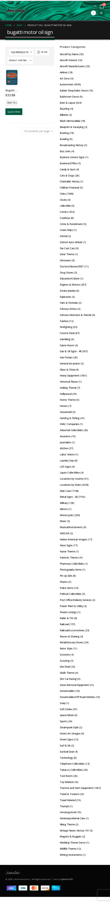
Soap (62, 708)
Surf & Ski (65, 750)
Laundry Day (67, 463)
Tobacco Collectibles (71, 775)
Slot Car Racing (68, 683)
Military (64, 506)
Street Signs (66, 744)
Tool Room (66, 781)
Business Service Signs (72, 158)
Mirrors (64, 512)
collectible (65, 207)
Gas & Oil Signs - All (70, 353)
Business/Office (68, 164)
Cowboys (65, 219)
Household (66, 414)
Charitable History (69, 182)
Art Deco (65, 78)
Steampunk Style (69, 732)
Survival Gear (67, 757)
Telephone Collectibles (72, 769)
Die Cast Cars (67, 249)
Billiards (64, 115)
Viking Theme (67, 830)
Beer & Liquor (67, 103)
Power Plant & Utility (71, 610)
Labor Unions (67, 457)
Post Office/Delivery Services (75, 604)
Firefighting (66, 329)
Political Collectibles (70, 598)
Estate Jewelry (67, 292)
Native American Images (73, 543)
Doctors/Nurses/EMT (72, 268)
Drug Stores (66, 274)
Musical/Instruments (71, 530)
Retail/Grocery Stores (71, 647)
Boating (64, 133)
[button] (95, 6)
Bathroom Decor (69, 97)
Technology (66, 763)
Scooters (65, 659)
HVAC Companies (69, 427)
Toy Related (66, 787)
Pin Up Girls (66, 579)
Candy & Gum (67, 170)
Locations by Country (72, 482)
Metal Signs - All (68, 500)
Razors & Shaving (69, 640)
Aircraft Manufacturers (72, 66)
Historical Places (69, 384)
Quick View (14, 111)
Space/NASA (67, 720)
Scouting (65, 665)
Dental (63, 237)
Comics (64, 213)
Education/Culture (70, 280)
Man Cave (65, 494)
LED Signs (65, 469)
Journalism (65, 445)
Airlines (64, 72)
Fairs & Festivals (69, 304)
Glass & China (67, 372)
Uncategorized (68, 818)
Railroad (64, 628)
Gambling (65, 341)
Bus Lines (65, 152)
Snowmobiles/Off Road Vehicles (77, 702)
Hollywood (65, 396)
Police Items (66, 592)
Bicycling (64, 109)
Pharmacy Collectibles (72, 567)
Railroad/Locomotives (72, 634)
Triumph (64, 812)
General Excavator (70, 365)
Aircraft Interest (68, 60)
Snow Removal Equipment (74, 689)
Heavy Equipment (69, 378)
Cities (63, 194)
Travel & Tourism (69, 799)
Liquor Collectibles (70, 475)
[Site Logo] (15, 10)
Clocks (63, 201)
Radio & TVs (66, 622)
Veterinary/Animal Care (72, 824)
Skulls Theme (67, 677)
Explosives (65, 298)
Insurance (65, 439)
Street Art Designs (70, 738)
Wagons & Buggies (70, 842)
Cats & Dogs (67, 176)
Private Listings (68, 616)
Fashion (64, 323)
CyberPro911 (66, 885)
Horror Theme (68, 402)
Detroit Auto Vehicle (71, 243)
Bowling (64, 139)
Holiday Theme (68, 390)
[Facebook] (93, 12)
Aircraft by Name (69, 54)
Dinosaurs (65, 262)
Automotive (66, 84)
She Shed (65, 671)
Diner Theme (67, 256)
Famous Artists (68, 311)
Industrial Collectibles (71, 433)
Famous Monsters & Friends (75, 317)
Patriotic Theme (69, 561)
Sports (63, 726)
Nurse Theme (67, 555)
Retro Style (66, 653)
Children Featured (69, 188)
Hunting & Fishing (70, 420)
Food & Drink (67, 335)
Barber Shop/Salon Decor (74, 91)
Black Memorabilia (70, 121)
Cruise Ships (66, 231)
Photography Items (71, 573)
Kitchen (64, 451)
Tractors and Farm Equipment (76, 793)
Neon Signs (66, 549)
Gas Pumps (66, 359)
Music (63, 524)
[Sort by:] (20, 60)
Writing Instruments (71, 860)
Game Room (67, 347)
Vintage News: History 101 (74, 836)
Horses (64, 408)
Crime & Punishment (71, 225)
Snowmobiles (67, 695)
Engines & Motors (70, 286)
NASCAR (64, 537)
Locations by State (70, 488)
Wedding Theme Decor (73, 848)
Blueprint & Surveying (72, 127)
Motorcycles (66, 518)
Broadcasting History (71, 146)
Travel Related (68, 805)
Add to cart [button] (12, 102)
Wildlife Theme (68, 854)
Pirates (64, 585)
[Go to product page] (11, 77)
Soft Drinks (66, 714)
